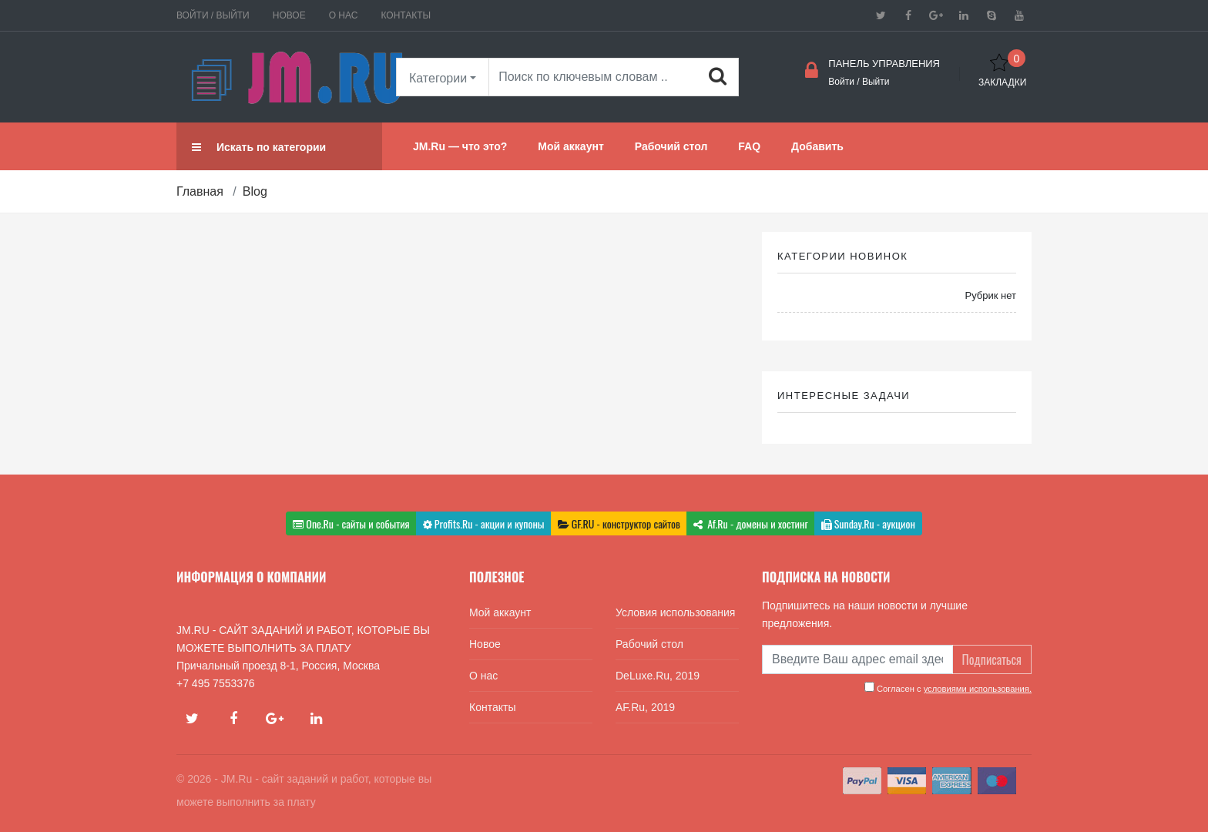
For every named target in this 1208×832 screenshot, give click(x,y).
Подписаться (992, 659)
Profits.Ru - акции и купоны (484, 523)
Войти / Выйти (213, 15)
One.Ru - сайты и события (351, 523)
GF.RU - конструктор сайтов (619, 523)
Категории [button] (438, 78)
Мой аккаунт (500, 612)
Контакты (406, 15)
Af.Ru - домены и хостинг (750, 523)
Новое (289, 15)
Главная (199, 191)
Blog (255, 191)
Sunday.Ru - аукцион (868, 523)
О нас (343, 15)
